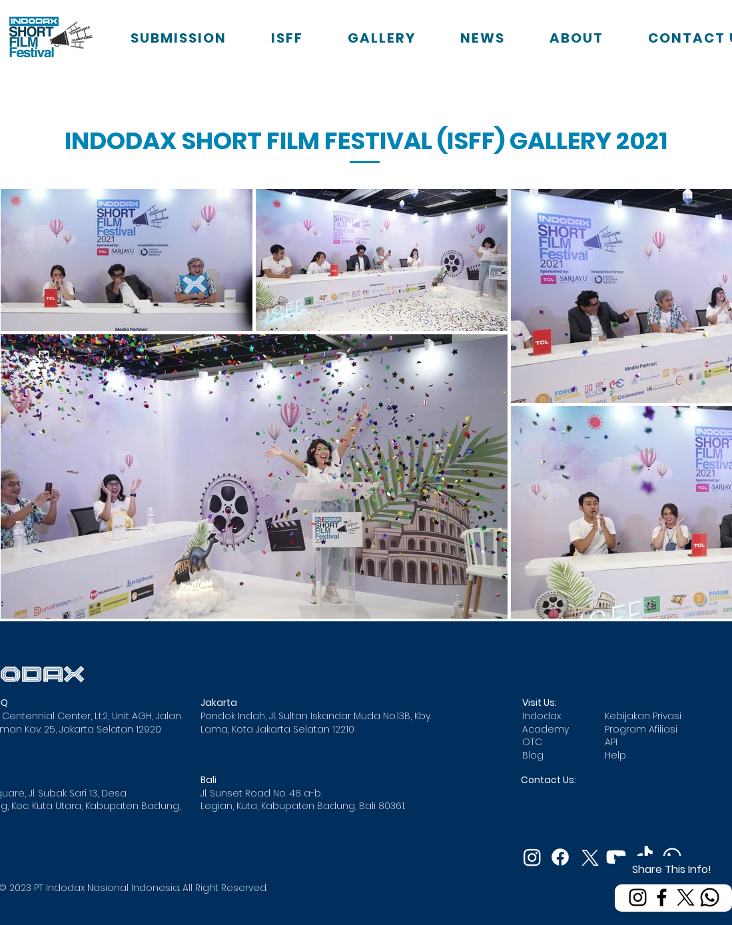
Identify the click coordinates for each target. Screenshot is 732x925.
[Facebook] (661, 897)
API (611, 742)
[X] (685, 897)
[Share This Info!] (673, 869)
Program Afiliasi (641, 729)
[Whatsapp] (709, 897)
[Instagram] (637, 897)
